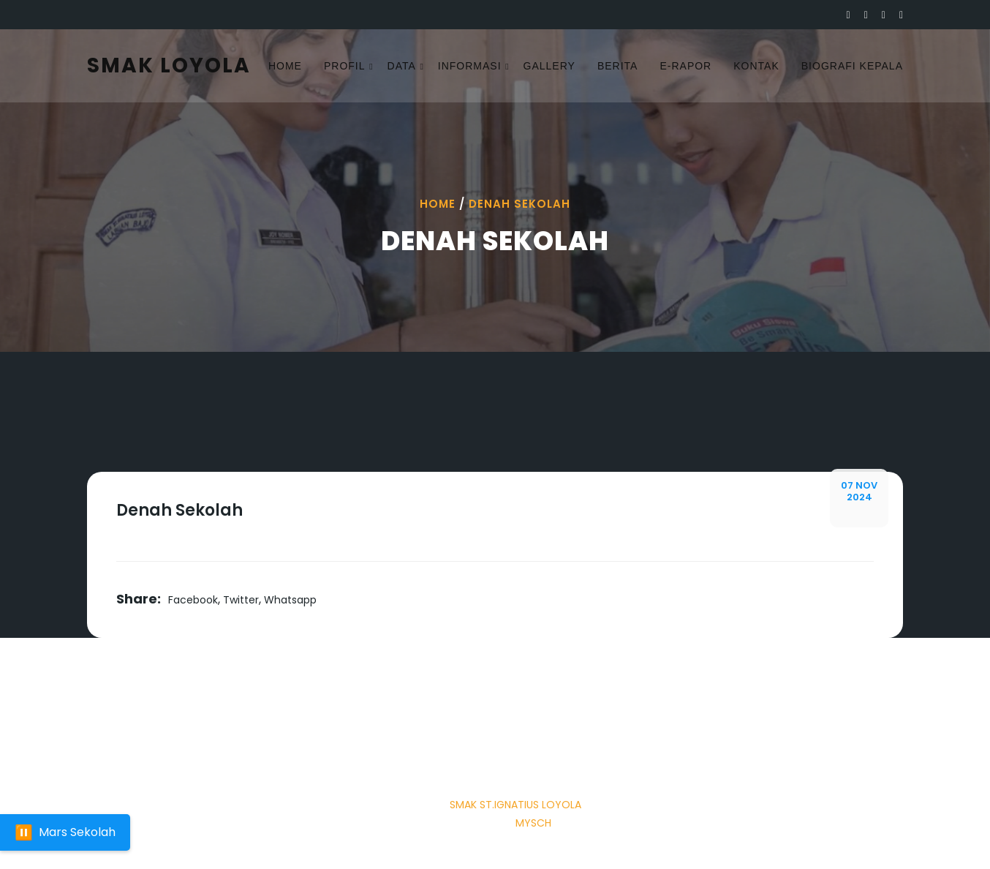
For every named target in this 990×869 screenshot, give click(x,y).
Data (402, 66)
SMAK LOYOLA (169, 65)
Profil (345, 66)
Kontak (756, 66)
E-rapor (685, 66)
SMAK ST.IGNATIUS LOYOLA (515, 804)
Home (285, 66)
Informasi (470, 66)
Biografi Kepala (852, 66)
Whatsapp (290, 599)
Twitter (241, 599)
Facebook (193, 599)
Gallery (549, 66)
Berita (617, 66)
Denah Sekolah (519, 203)
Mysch (533, 823)
